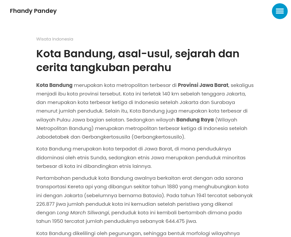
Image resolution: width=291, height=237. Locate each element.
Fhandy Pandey (33, 11)
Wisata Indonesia (54, 39)
